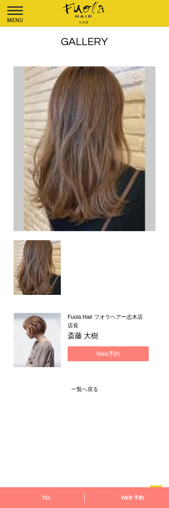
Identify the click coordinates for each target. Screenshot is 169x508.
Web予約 (108, 353)
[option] (84, 148)
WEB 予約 (132, 497)
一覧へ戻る (84, 389)
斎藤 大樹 (83, 336)
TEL (46, 497)
